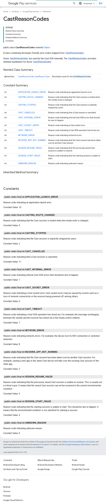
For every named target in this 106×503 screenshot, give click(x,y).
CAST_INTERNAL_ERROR (29, 117)
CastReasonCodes (77, 58)
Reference (47, 11)
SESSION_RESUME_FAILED (30, 148)
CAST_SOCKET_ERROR (28, 125)
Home (5, 11)
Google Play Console (80, 469)
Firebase (7, 496)
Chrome (6, 491)
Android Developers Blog (14, 465)
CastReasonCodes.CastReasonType (34, 76)
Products (15, 11)
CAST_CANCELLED (26, 112)
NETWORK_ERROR (26, 135)
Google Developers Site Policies (78, 444)
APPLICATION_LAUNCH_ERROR (32, 92)
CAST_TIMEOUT (25, 130)
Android (6, 487)
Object (47, 47)
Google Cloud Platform (13, 500)
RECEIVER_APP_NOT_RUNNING (32, 140)
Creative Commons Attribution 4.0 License (78, 442)
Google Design (44, 469)
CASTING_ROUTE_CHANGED (30, 97)
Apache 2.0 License (41, 444)
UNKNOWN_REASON (27, 163)
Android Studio (78, 465)
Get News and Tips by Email (15, 469)
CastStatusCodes (75, 53)
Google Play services (30, 11)
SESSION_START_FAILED (29, 156)
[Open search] (74, 3)
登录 (101, 3)
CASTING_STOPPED (27, 105)
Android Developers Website (50, 465)
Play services (22, 3)
